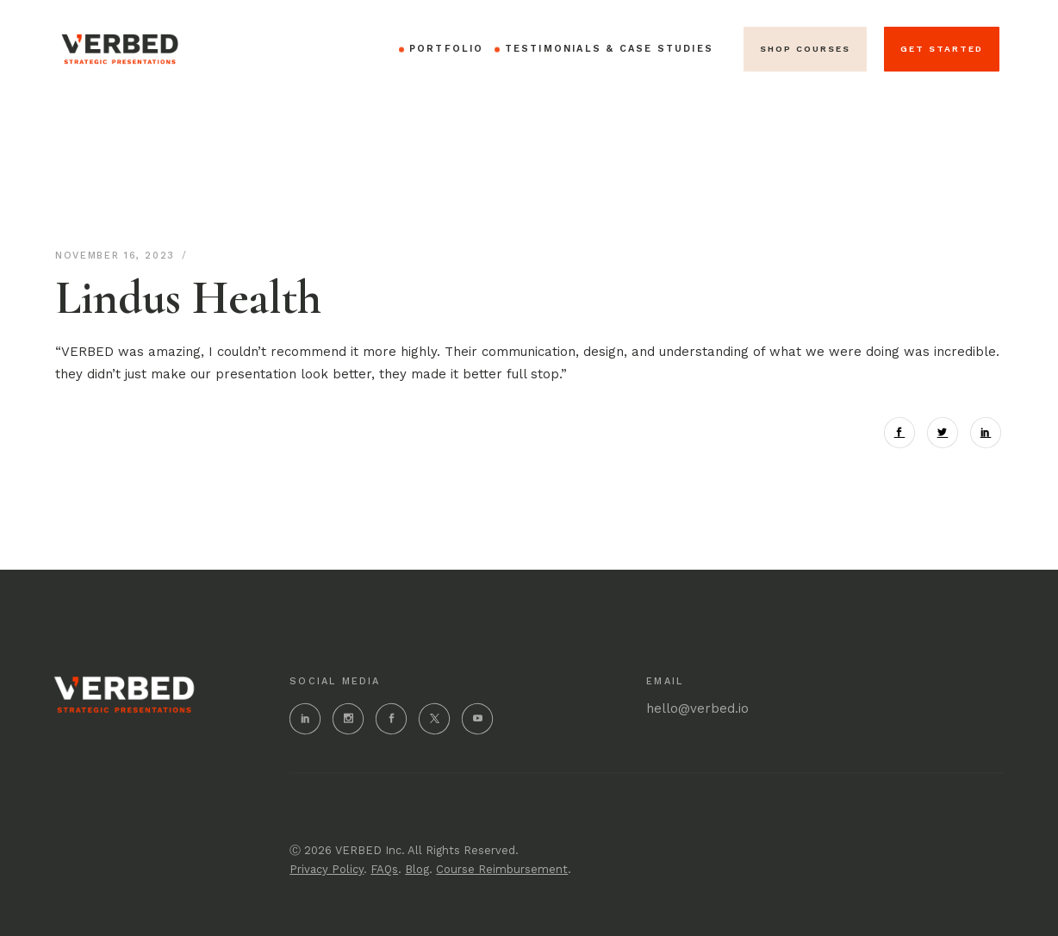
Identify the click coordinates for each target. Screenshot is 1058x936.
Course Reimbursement (502, 869)
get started (941, 48)
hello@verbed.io (697, 708)
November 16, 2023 (117, 255)
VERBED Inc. (370, 850)
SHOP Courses (805, 48)
